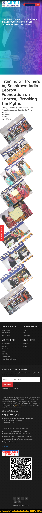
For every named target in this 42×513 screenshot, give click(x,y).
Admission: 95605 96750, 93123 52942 (16, 428)
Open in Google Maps (10, 442)
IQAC (24, 330)
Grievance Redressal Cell (10, 411)
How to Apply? (6, 333)
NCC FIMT (5, 349)
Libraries (25, 346)
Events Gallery (6, 343)
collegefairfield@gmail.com (24, 436)
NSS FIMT (5, 346)
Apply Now (18, 406)
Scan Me (5, 447)
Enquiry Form (6, 330)
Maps (3, 351)
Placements (26, 335)
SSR (24, 333)
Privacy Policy (6, 356)
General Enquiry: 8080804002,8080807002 (17, 434)
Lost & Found (6, 335)
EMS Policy (5, 354)
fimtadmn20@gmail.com (25, 439)
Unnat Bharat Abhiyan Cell (9, 359)
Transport (26, 343)
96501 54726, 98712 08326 (15, 431)
